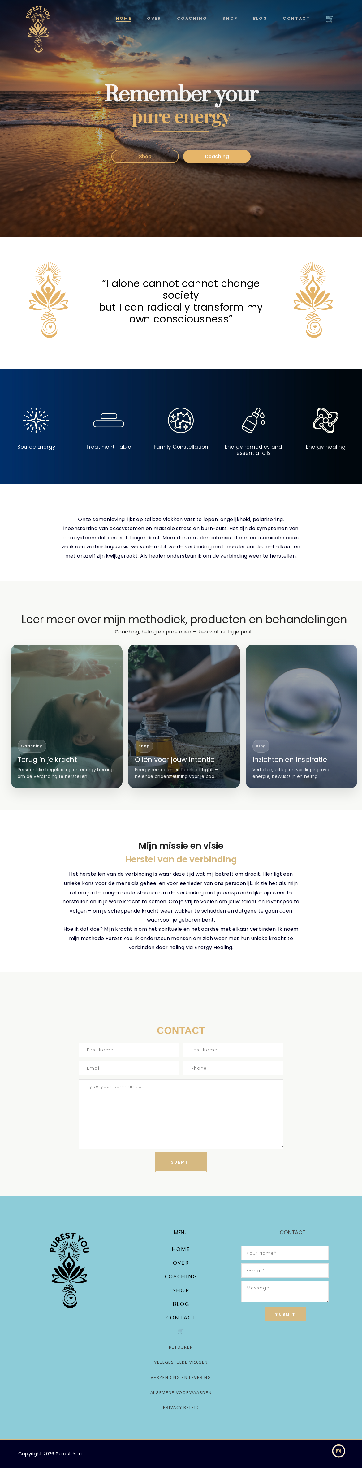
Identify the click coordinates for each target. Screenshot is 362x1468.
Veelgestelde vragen (181, 1362)
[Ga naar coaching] (67, 716)
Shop (145, 156)
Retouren (181, 1347)
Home (181, 1249)
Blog (181, 1303)
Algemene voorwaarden (181, 1392)
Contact (181, 1317)
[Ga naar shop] (184, 716)
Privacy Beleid (181, 1407)
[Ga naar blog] (301, 716)
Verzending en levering (181, 1377)
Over (181, 1262)
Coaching (217, 156)
